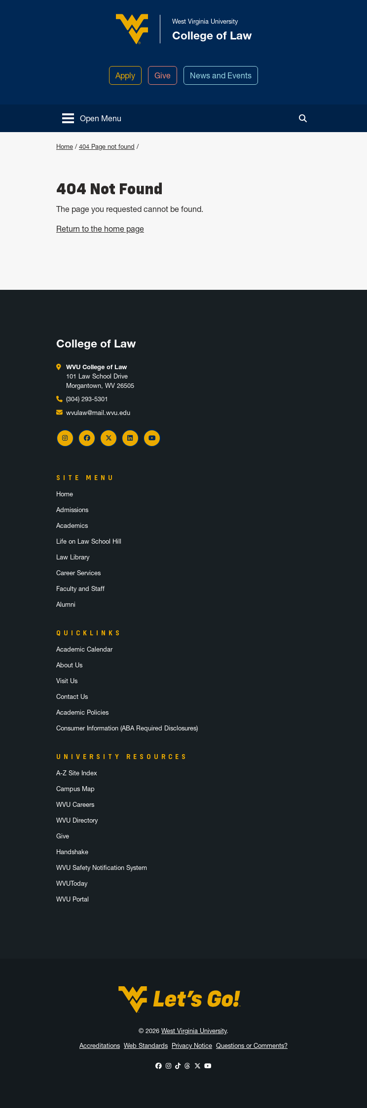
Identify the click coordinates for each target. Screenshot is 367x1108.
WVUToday (71, 883)
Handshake (72, 852)
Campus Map (75, 789)
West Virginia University (193, 1031)
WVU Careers (75, 804)
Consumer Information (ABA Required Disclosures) (127, 728)
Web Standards (146, 1045)
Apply (125, 75)
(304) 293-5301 (87, 399)
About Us (69, 665)
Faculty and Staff (80, 588)
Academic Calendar (84, 649)
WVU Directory (77, 820)
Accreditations (99, 1045)
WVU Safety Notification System (101, 867)
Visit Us (66, 681)
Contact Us (72, 696)
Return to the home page (100, 229)
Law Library (72, 557)
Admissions (72, 510)
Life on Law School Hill (88, 541)
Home (64, 146)
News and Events (221, 75)
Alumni (65, 604)
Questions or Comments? (252, 1045)
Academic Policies (82, 712)
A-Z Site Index (76, 773)
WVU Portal (72, 899)
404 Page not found (107, 146)
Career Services (78, 573)
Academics (72, 525)
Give (162, 75)
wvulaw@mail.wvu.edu (98, 412)
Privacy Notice (192, 1045)
